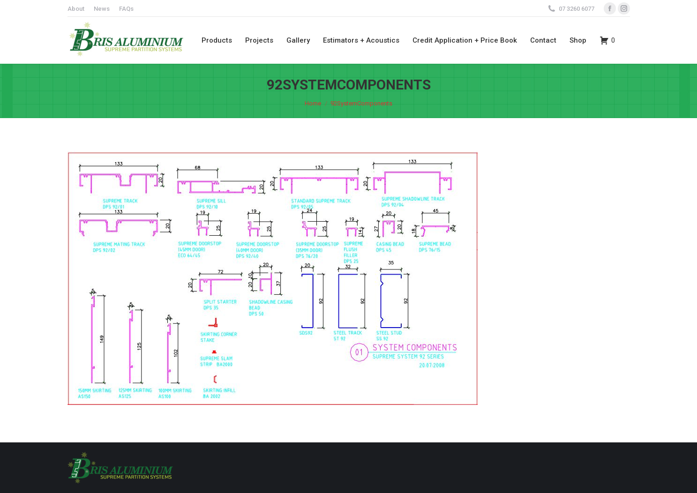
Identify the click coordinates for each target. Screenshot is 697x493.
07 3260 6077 (576, 8)
